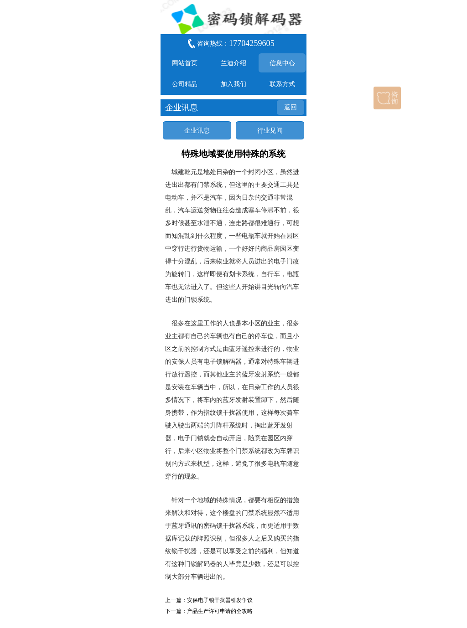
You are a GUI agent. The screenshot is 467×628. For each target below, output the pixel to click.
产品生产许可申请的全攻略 (220, 611)
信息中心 (282, 63)
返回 (290, 107)
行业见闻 (270, 130)
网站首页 (184, 63)
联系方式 (282, 84)
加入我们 (233, 84)
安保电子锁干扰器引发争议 (220, 600)
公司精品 (184, 84)
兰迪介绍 (233, 63)
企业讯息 (197, 130)
